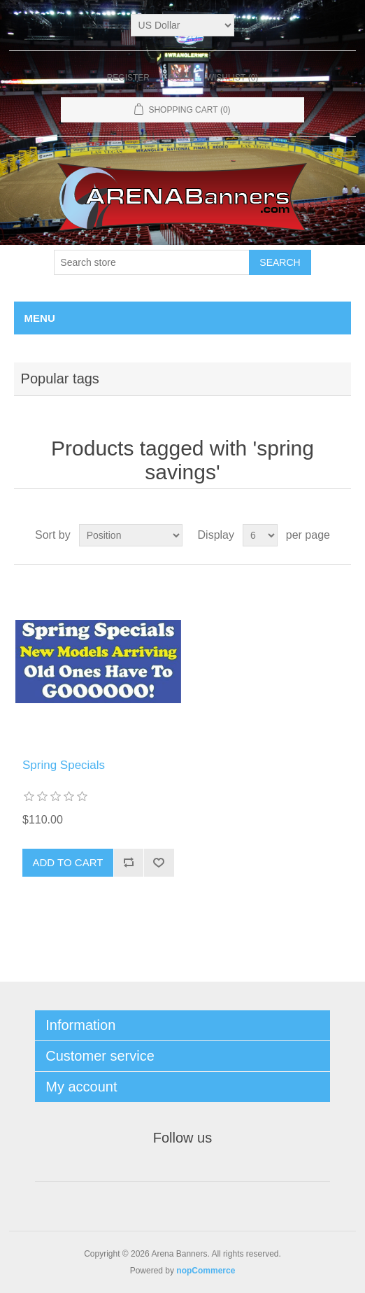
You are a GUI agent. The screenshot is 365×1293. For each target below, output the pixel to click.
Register (128, 78)
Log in (178, 78)
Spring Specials (63, 765)
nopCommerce (205, 1271)
